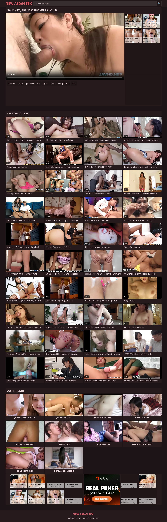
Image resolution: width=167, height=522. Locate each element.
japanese (30, 83)
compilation (63, 83)
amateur (12, 83)
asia (74, 83)
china (52, 83)
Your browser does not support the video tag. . (65, 46)
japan (45, 83)
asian (21, 83)
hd (38, 83)
